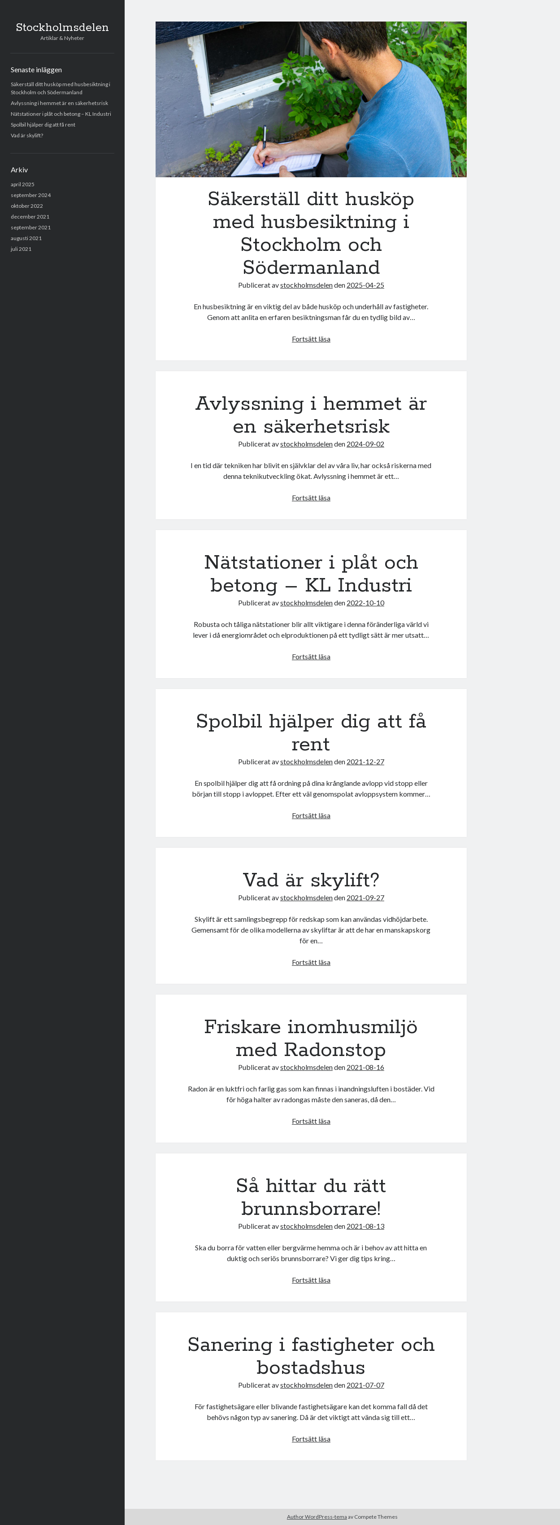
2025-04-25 (365, 284)
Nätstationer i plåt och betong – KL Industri (61, 113)
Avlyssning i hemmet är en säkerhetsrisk (59, 103)
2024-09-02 (365, 443)
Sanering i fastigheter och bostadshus (311, 1356)
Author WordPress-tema (317, 1516)
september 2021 (31, 227)
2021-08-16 (365, 1067)
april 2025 (23, 184)
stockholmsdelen (306, 284)
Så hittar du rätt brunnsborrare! (311, 1197)
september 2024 (31, 195)
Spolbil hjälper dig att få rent (43, 124)
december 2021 (30, 216)
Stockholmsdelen (62, 28)
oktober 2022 (27, 205)
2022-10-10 (365, 602)
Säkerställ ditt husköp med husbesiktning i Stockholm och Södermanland (311, 99)
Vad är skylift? (27, 135)
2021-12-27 (365, 761)
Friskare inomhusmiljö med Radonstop (311, 1038)
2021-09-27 (365, 897)
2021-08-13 (365, 1226)
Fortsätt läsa (311, 338)
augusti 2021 (26, 238)
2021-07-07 (365, 1384)
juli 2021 (21, 248)
